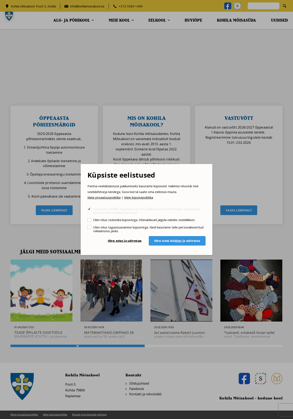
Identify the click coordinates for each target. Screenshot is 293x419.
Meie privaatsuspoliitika (104, 197)
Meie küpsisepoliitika (138, 197)
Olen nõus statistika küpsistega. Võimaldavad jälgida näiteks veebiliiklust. (144, 220)
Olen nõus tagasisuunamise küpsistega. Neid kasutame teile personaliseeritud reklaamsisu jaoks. (148, 229)
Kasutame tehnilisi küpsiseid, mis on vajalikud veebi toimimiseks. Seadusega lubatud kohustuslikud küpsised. (146, 210)
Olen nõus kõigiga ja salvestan (177, 240)
